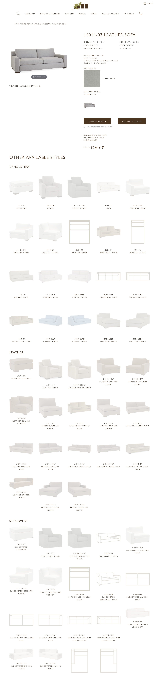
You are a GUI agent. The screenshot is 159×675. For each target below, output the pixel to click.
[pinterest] (103, 148)
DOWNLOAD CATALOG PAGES (95, 135)
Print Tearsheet (97, 121)
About (82, 13)
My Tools (129, 13)
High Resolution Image (94, 138)
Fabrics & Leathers (50, 13)
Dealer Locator (110, 13)
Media (94, 13)
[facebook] (100, 148)
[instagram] (93, 148)
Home (16, 24)
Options (69, 13)
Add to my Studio (132, 121)
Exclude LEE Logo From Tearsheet (99, 127)
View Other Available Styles (25, 86)
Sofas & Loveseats (42, 24)
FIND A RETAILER (90, 140)
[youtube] (96, 148)
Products (30, 13)
